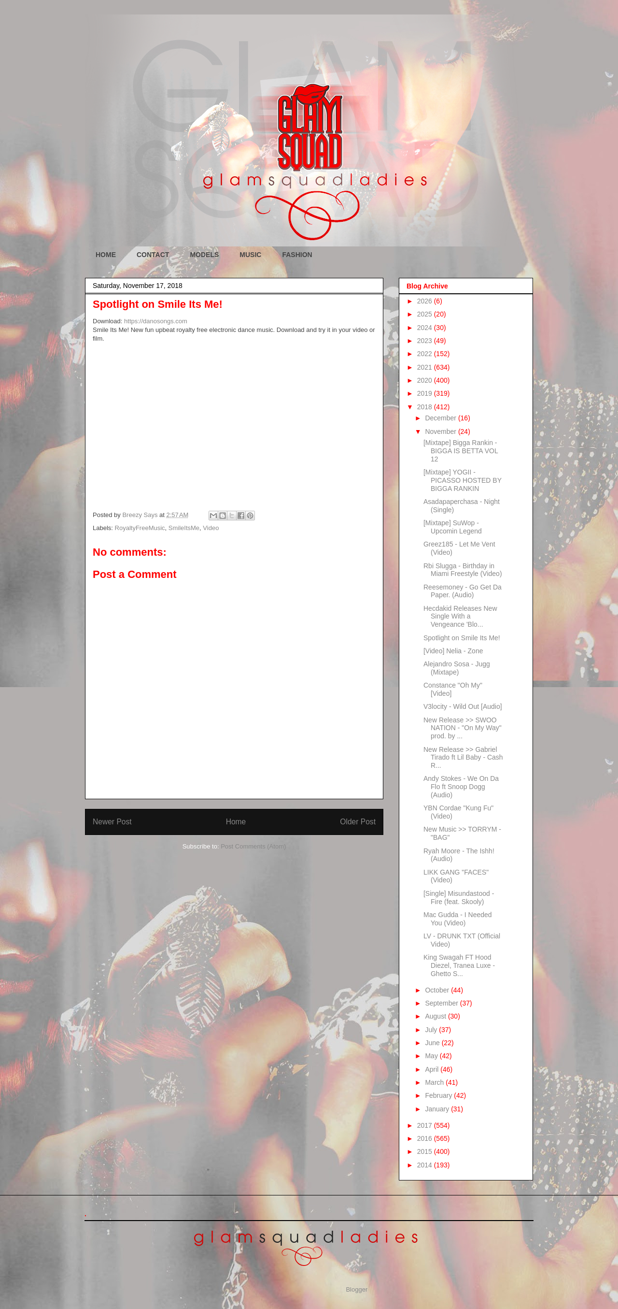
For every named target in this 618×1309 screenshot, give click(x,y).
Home (236, 822)
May (432, 1056)
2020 (425, 380)
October (438, 990)
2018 (425, 407)
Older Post (358, 822)
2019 (425, 393)
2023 (425, 341)
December (441, 418)
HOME (106, 255)
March (435, 1082)
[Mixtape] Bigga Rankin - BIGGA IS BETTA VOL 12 (460, 451)
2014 (425, 1165)
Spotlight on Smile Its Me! (461, 638)
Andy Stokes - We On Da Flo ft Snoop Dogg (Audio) (461, 787)
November (441, 431)
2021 (425, 367)
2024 (425, 327)
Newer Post (112, 822)
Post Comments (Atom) (253, 846)
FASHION (297, 255)
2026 (425, 301)
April (432, 1069)
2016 (425, 1138)
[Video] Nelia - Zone (453, 651)
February (439, 1095)
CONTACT (153, 255)
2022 (425, 354)
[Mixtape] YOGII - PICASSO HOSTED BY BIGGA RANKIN (462, 480)
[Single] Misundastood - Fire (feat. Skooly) (458, 898)
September (442, 1003)
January (438, 1109)
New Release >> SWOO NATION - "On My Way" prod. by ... (462, 728)
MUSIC (250, 255)
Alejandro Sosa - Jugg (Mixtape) (456, 668)
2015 (425, 1151)
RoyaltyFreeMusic (140, 528)
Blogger (356, 1289)
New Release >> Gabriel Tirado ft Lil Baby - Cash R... (463, 758)
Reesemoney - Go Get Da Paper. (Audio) (462, 591)
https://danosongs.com (155, 321)
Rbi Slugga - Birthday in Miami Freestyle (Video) (462, 570)
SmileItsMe (184, 528)
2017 (425, 1125)
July (432, 1030)
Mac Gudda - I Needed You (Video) (457, 919)
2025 (425, 314)
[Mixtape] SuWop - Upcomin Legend (452, 527)
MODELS (204, 255)
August (436, 1016)
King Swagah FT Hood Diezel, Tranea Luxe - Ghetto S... (459, 965)
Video (211, 528)
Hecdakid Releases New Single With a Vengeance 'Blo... (460, 616)
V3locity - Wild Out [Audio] (462, 706)
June (433, 1043)
